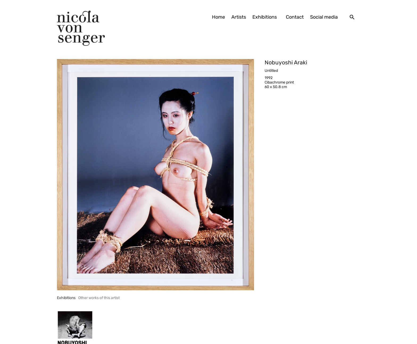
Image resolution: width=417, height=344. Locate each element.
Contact (295, 17)
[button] (352, 17)
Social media (324, 17)
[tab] (66, 298)
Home (218, 17)
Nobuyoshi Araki (286, 62)
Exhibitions (266, 17)
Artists (238, 17)
